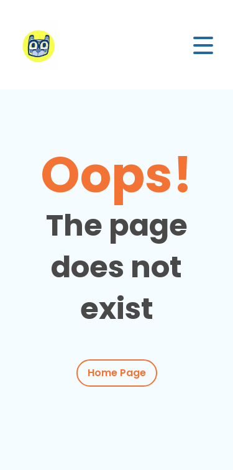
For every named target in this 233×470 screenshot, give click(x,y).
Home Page (117, 373)
